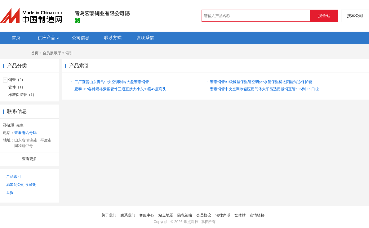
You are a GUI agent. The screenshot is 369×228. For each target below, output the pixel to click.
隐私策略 (184, 215)
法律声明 (223, 215)
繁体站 (240, 215)
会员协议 (203, 215)
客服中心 (146, 215)
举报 (10, 192)
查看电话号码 (25, 133)
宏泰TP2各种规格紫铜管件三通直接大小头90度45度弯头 (120, 89)
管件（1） (16, 87)
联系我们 (127, 215)
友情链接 (257, 215)
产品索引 (13, 176)
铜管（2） (16, 80)
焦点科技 (191, 222)
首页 (34, 53)
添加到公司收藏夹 (21, 184)
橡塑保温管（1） (22, 94)
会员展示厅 (51, 53)
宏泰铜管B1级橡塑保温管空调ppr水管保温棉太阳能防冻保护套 (261, 82)
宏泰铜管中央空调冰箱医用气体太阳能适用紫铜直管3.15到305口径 (264, 89)
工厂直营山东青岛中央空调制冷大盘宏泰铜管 (111, 82)
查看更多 (29, 159)
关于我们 (108, 215)
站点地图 (165, 215)
